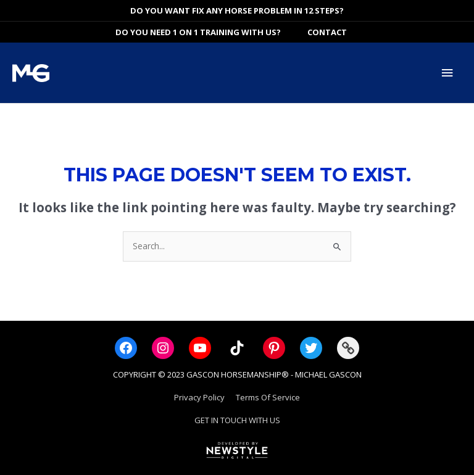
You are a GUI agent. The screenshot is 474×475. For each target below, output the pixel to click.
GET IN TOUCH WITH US (237, 420)
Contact (327, 32)
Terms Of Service (268, 397)
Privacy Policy (199, 397)
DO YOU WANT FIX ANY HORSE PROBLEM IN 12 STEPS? (237, 10)
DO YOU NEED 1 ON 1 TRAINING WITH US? (198, 32)
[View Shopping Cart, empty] (365, 32)
